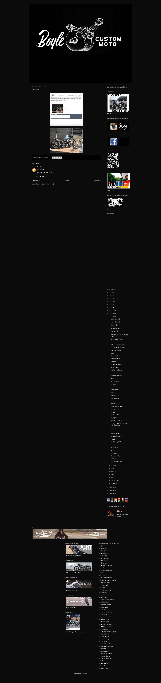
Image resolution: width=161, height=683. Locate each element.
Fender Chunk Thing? (117, 436)
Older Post (97, 180)
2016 (111, 301)
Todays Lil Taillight (116, 456)
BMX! (112, 392)
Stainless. (113, 361)
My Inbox (113, 459)
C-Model (113, 395)
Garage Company (106, 590)
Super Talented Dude (117, 406)
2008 (111, 493)
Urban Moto (114, 447)
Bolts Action (104, 556)
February (114, 480)
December (114, 319)
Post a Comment (39, 176)
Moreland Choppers (106, 624)
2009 (111, 490)
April (112, 474)
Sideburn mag (105, 639)
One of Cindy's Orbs (117, 339)
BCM (120, 511)
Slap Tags (113, 409)
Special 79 (103, 649)
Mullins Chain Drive (106, 627)
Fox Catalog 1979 (116, 442)
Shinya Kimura (105, 636)
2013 (111, 310)
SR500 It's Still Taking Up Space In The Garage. (119, 424)
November (114, 322)
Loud (112, 387)
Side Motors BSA (116, 350)
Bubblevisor (104, 560)
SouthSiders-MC (105, 644)
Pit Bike (113, 412)
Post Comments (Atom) (47, 184)
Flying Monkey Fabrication (108, 580)
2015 (111, 304)
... (111, 445)
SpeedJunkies (104, 651)
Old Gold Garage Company (108, 632)
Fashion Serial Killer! (106, 578)
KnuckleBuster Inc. (106, 605)
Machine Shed (105, 622)
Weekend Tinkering (116, 370)
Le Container (104, 607)
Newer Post (36, 180)
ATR (102, 546)
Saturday (113, 439)
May (112, 471)
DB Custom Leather (106, 570)
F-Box (112, 428)
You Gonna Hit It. (115, 415)
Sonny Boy (104, 641)
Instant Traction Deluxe (107, 600)
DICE (102, 573)
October (113, 325)
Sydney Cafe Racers (116, 375)
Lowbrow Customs (106, 617)
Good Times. (114, 367)
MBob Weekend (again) (118, 345)
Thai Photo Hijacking (117, 461)
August (113, 331)
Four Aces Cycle (105, 583)
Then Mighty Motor (106, 658)
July (112, 465)
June (112, 468)
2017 (111, 298)
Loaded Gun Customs (107, 612)
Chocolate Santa (115, 356)
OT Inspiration (115, 381)
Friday (112, 353)
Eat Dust (103, 575)
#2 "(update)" (114, 453)
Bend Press (104, 548)
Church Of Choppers (106, 565)
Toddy (102, 661)
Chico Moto (104, 563)
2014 (111, 307)
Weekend (113, 404)
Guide (112, 378)
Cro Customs (104, 568)
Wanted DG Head (116, 433)
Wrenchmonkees (105, 666)
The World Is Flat (105, 656)
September (114, 328)
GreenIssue (104, 595)
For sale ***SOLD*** (117, 420)
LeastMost (104, 609)
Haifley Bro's (104, 597)
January (113, 483)
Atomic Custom (115, 359)
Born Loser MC (105, 558)
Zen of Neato (104, 668)
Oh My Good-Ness (116, 364)
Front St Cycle (104, 585)
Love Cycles (104, 614)
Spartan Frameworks (107, 646)
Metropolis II (114, 418)
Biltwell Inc (104, 551)
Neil (38, 167)
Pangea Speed (105, 634)
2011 (111, 316)
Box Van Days (115, 398)
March (113, 477)
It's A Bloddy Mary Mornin (118, 347)
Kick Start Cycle (105, 602)
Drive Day (113, 384)
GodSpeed (104, 592)
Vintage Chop (104, 663)
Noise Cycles (104, 629)
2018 (111, 295)
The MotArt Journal (106, 654)
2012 (111, 313)
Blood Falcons (105, 553)
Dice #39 (113, 450)
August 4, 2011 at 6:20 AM (44, 172)
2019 (111, 292)
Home (67, 180)
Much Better (114, 390)
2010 (111, 487)
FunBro (103, 587)
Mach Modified (105, 619)
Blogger (84, 674)
